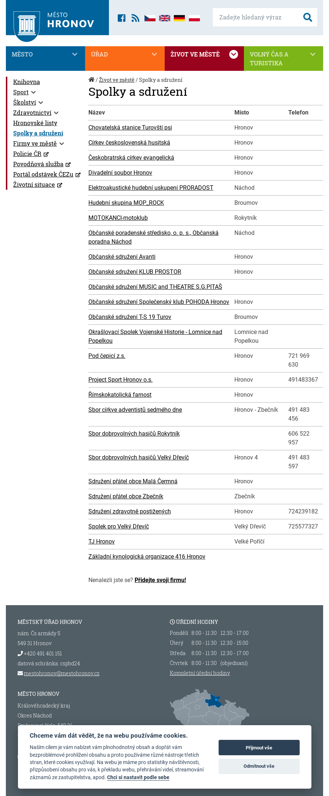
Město (45, 54)
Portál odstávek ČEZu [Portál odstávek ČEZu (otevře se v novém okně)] (43, 174)
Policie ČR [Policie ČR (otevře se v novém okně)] (27, 153)
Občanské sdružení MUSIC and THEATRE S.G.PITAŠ (155, 286)
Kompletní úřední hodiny (200, 673)
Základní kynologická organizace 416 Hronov (146, 556)
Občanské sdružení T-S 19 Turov (129, 316)
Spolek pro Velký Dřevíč (118, 526)
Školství (24, 102)
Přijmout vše (259, 747)
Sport (21, 92)
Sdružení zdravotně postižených (129, 511)
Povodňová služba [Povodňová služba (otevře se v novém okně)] (38, 164)
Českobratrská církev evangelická (131, 157)
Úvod (92, 83)
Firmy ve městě (35, 143)
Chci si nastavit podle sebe (138, 777)
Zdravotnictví (32, 112)
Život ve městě (204, 54)
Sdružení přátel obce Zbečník (125, 496)
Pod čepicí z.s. (106, 355)
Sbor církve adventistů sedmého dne (135, 409)
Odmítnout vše (259, 766)
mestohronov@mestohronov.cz (61, 673)
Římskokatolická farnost (119, 394)
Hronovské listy (35, 123)
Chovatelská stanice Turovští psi (130, 127)
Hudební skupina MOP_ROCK (126, 202)
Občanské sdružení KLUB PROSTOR (134, 271)
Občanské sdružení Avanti (122, 256)
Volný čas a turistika (283, 58)
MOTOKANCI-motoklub (118, 217)
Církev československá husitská (129, 142)
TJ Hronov (101, 541)
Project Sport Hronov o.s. (120, 379)
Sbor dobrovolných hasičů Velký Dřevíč (138, 457)
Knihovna (26, 82)
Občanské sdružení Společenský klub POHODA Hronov (158, 301)
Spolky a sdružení (38, 133)
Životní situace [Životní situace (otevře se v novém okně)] (34, 184)
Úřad (124, 54)
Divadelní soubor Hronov (120, 172)
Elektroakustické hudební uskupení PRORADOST (150, 187)
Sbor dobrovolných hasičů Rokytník (134, 433)
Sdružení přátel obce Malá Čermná (133, 481)
